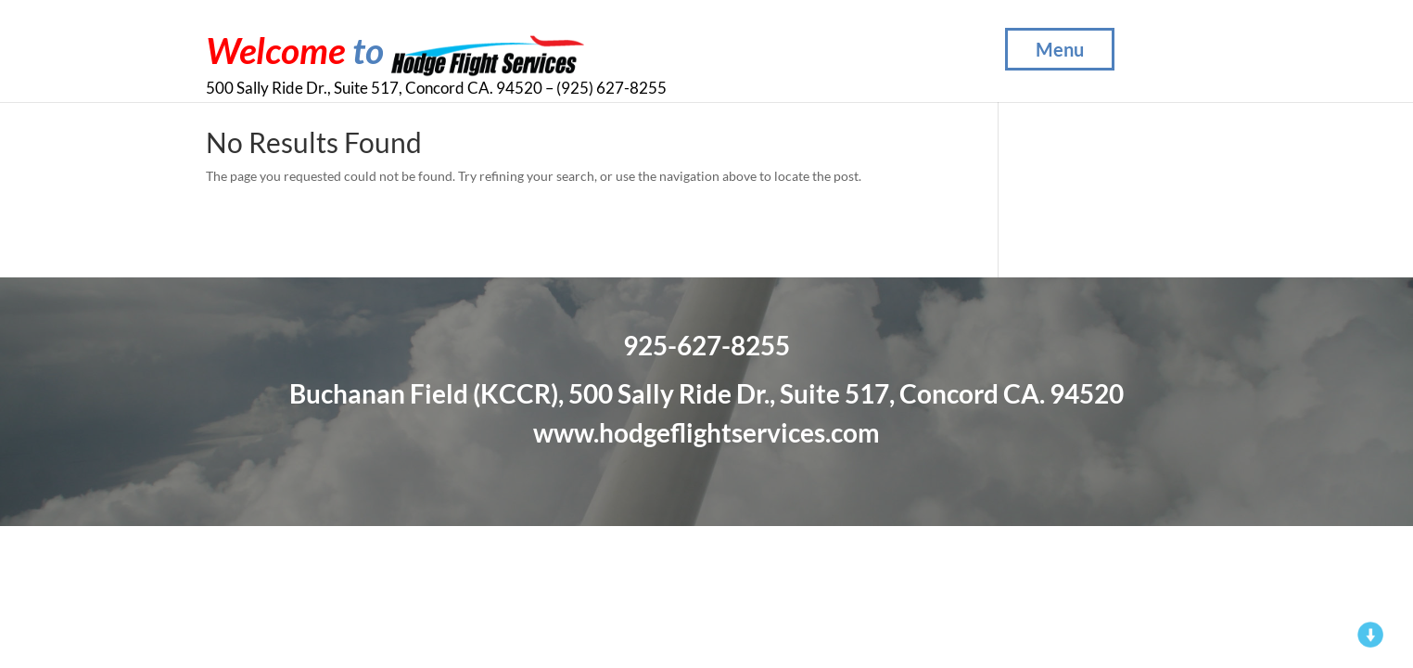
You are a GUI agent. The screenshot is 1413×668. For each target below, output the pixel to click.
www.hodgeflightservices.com (706, 432)
